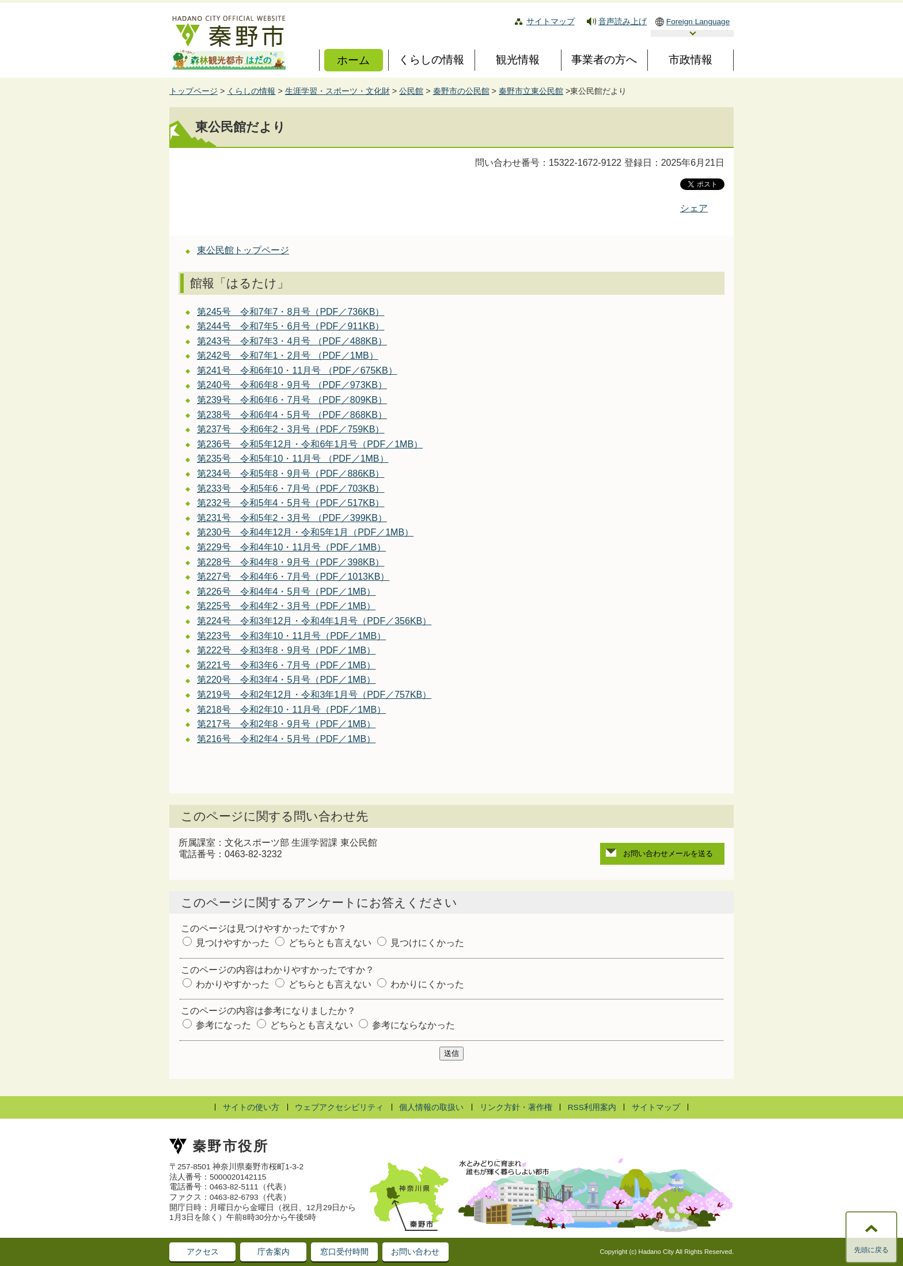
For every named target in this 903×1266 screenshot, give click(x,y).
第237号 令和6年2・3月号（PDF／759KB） (290, 429)
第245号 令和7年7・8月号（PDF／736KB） (290, 312)
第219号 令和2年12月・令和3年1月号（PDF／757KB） (314, 694)
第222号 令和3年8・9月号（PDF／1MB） (286, 650)
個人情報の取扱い (431, 1107)
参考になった (223, 1025)
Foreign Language (698, 21)
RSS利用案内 (592, 1107)
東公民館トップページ (243, 250)
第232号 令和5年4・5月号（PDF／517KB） (290, 503)
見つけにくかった (427, 943)
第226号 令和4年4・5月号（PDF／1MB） (286, 591)
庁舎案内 (273, 1251)
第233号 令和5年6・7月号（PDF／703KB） (290, 488)
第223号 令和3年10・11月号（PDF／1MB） (291, 636)
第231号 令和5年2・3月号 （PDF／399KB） (292, 518)
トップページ (193, 91)
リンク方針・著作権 (516, 1107)
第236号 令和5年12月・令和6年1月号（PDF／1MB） (310, 444)
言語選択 (692, 33)
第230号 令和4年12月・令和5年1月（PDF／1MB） (305, 532)
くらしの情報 (251, 91)
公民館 (411, 91)
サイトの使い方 (251, 1107)
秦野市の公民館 (461, 91)
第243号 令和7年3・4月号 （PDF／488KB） (292, 341)
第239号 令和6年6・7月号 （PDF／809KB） (292, 400)
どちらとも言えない (330, 943)
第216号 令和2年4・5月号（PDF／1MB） (286, 739)
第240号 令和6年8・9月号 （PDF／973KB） (292, 385)
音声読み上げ (622, 21)
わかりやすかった (233, 984)
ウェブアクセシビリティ (339, 1107)
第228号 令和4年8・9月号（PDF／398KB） (290, 562)
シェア (694, 208)
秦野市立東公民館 (531, 91)
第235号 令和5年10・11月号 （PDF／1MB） (293, 458)
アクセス (203, 1251)
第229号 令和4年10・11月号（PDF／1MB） (291, 547)
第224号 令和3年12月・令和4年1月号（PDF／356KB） (314, 621)
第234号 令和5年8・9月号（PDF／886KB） (290, 473)
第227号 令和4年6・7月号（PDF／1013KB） (293, 576)
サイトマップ (550, 21)
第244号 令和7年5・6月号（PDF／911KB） (290, 326)
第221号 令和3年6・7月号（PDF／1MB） (286, 665)
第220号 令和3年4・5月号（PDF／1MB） (286, 680)
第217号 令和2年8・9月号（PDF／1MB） (286, 724)
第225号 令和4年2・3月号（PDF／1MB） (286, 606)
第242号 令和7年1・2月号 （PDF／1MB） (287, 355)
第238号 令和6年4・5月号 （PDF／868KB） (292, 415)
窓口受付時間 (344, 1251)
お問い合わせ (415, 1251)
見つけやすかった (233, 943)
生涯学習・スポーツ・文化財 (337, 91)
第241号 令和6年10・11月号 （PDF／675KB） (297, 370)
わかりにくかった (427, 984)
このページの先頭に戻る (871, 1245)
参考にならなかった (413, 1025)
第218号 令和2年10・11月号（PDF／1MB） (291, 709)
